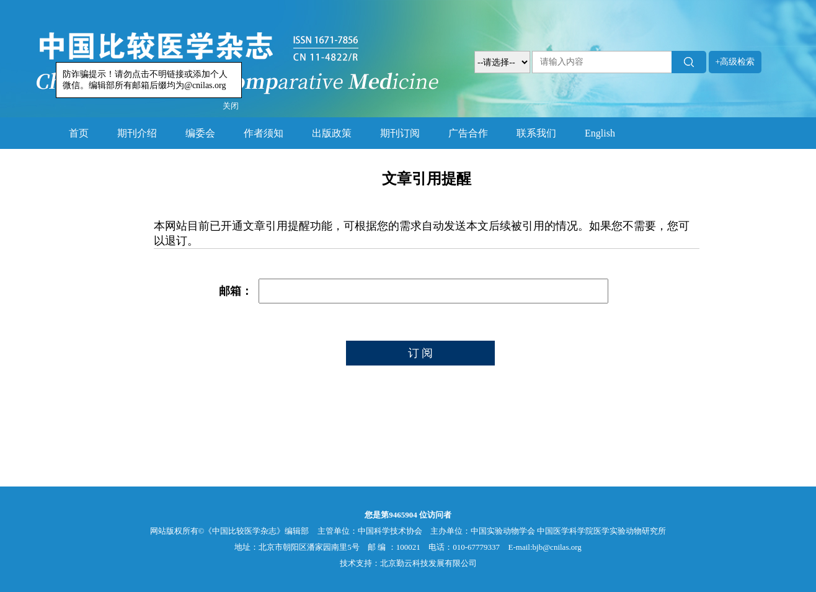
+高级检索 (735, 61)
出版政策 (332, 133)
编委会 (200, 133)
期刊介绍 (137, 133)
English (600, 133)
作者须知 (263, 133)
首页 (79, 133)
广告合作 (468, 133)
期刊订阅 (400, 133)
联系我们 (536, 133)
